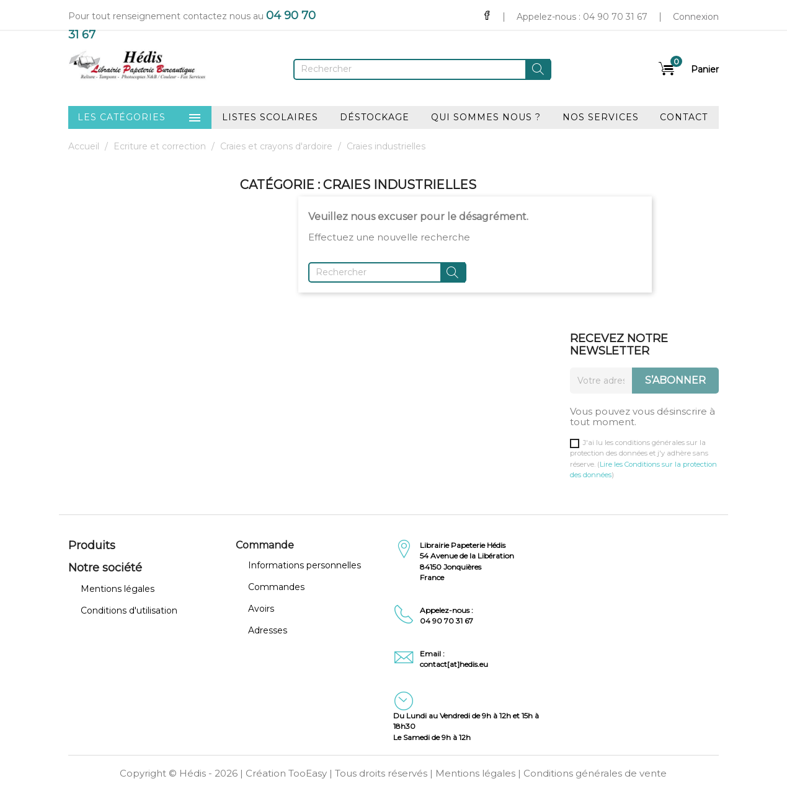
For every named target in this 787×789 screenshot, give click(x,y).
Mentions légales (117, 588)
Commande (265, 545)
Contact (684, 117)
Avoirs (261, 608)
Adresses (267, 630)
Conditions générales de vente (595, 773)
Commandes (276, 587)
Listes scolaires (270, 117)
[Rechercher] (422, 69)
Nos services (600, 117)
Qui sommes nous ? (486, 117)
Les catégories (140, 117)
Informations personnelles (304, 565)
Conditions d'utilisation (129, 610)
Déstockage (374, 117)
